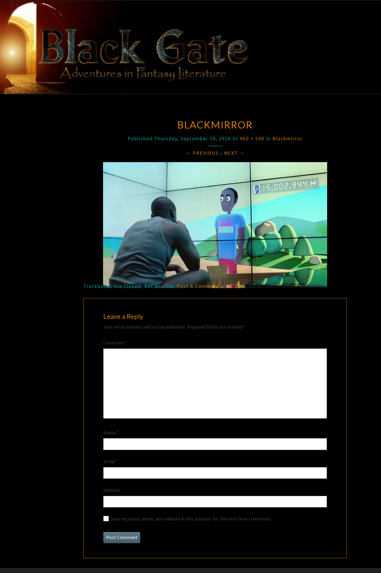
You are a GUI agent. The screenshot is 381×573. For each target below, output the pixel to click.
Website (111, 490)
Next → (234, 153)
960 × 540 (252, 138)
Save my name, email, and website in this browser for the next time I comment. (191, 519)
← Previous (202, 153)
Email (110, 461)
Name (111, 432)
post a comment (198, 286)
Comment (115, 343)
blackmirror (287, 138)
